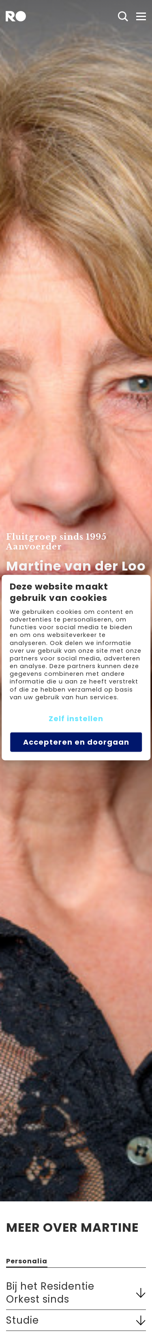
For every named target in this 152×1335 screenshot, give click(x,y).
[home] (16, 16)
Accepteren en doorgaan (76, 742)
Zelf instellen (76, 718)
